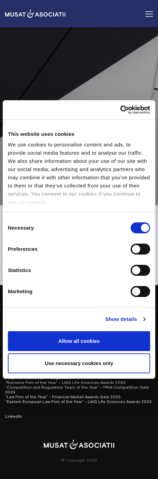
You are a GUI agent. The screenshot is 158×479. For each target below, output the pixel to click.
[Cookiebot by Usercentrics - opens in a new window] (120, 109)
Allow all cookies (79, 341)
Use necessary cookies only (79, 363)
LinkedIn (13, 416)
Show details (121, 319)
